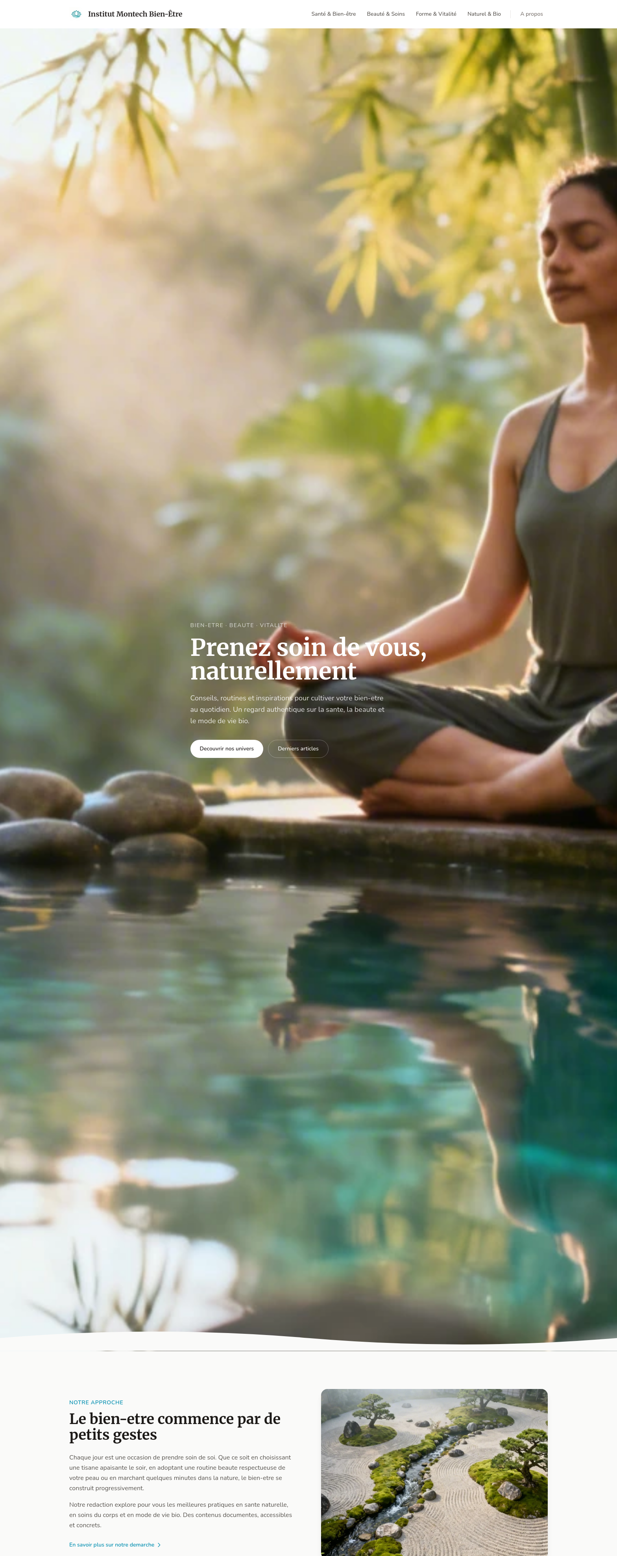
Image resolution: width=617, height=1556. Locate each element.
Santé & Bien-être (333, 14)
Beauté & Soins (386, 14)
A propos (531, 14)
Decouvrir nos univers (227, 748)
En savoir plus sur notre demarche (115, 1545)
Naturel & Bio (484, 14)
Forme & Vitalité (436, 14)
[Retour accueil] (126, 14)
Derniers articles (298, 748)
